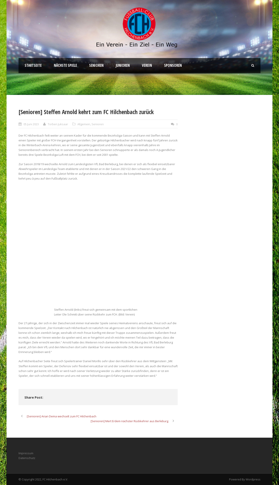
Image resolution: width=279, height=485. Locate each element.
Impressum (26, 453)
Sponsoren (173, 65)
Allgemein (83, 124)
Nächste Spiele (65, 65)
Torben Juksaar (58, 124)
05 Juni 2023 (31, 124)
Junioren (123, 65)
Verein (147, 65)
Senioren (96, 65)
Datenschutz (27, 458)
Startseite (33, 65)
